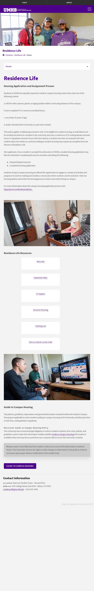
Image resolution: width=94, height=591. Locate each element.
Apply (69, 2)
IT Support (40, 294)
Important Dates (40, 277)
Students (9, 55)
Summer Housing (40, 310)
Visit (24, 2)
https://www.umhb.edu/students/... (18, 189)
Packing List (40, 326)
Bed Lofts (41, 261)
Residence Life (20, 55)
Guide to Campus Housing (63, 434)
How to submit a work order (40, 342)
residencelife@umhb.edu (13, 489)
